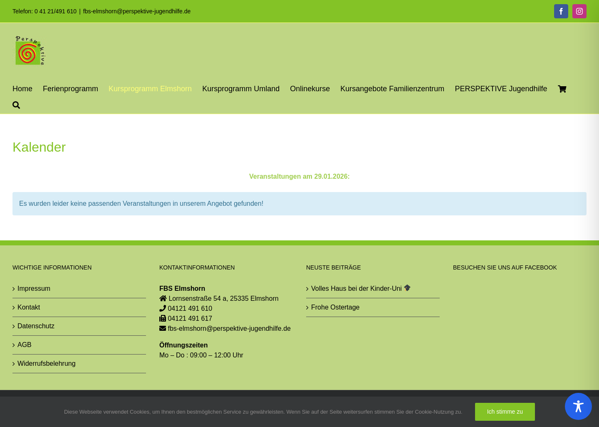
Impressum (33, 288)
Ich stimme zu (505, 411)
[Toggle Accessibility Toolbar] (578, 406)
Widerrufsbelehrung (46, 363)
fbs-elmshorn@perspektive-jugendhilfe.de (137, 11)
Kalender (39, 147)
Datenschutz (35, 326)
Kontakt (28, 307)
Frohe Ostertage (335, 307)
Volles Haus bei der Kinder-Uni (361, 288)
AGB (24, 344)
